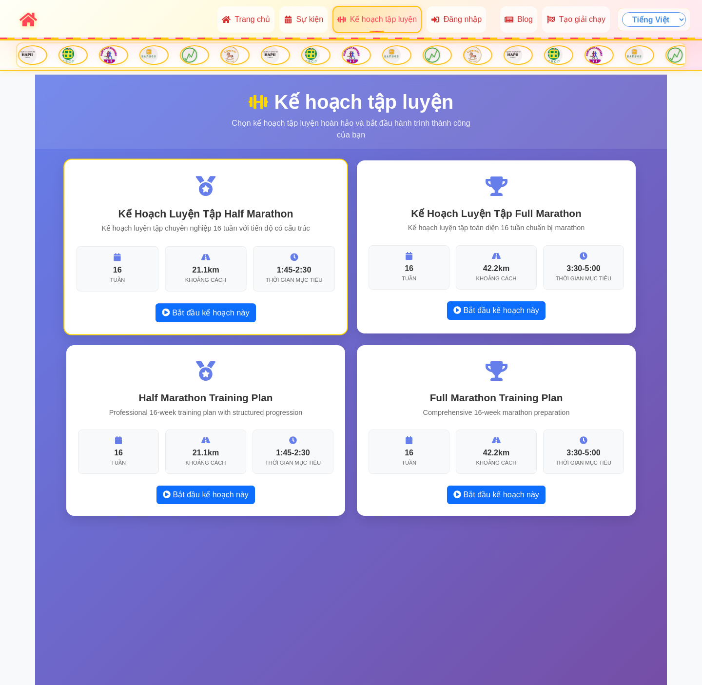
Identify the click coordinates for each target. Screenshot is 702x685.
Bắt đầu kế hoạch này (205, 312)
